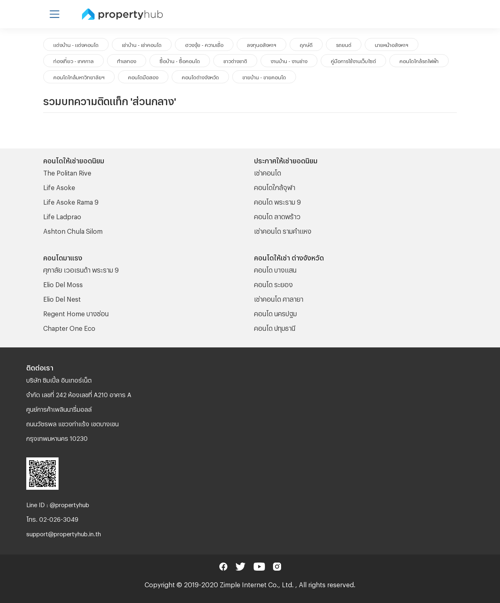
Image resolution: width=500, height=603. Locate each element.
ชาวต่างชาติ (235, 60)
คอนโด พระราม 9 (277, 200)
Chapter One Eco (69, 327)
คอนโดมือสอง (143, 76)
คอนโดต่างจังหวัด (200, 76)
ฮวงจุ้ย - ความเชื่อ (204, 44)
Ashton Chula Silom (73, 230)
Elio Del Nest (62, 297)
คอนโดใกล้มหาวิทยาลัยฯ (79, 76)
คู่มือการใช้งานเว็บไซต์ (353, 60)
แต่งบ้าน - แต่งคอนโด (76, 44)
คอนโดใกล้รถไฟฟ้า (419, 60)
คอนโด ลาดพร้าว (277, 215)
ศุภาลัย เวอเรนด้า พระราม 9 (81, 268)
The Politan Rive (67, 171)
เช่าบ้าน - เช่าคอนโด (142, 44)
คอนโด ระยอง (273, 283)
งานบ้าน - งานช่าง (289, 60)
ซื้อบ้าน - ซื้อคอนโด (180, 60)
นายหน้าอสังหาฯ (391, 44)
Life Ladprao (62, 215)
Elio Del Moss (63, 283)
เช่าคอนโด (267, 171)
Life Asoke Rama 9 (71, 200)
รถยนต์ (343, 44)
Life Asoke (59, 186)
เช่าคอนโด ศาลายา (278, 297)
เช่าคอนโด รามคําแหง (282, 230)
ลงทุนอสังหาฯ (261, 44)
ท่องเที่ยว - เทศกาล (73, 60)
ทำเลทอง (126, 60)
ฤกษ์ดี (306, 44)
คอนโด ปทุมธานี (274, 327)
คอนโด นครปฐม (275, 312)
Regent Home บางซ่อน (76, 312)
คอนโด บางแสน (275, 268)
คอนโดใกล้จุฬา (274, 186)
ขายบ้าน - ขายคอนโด (264, 76)
